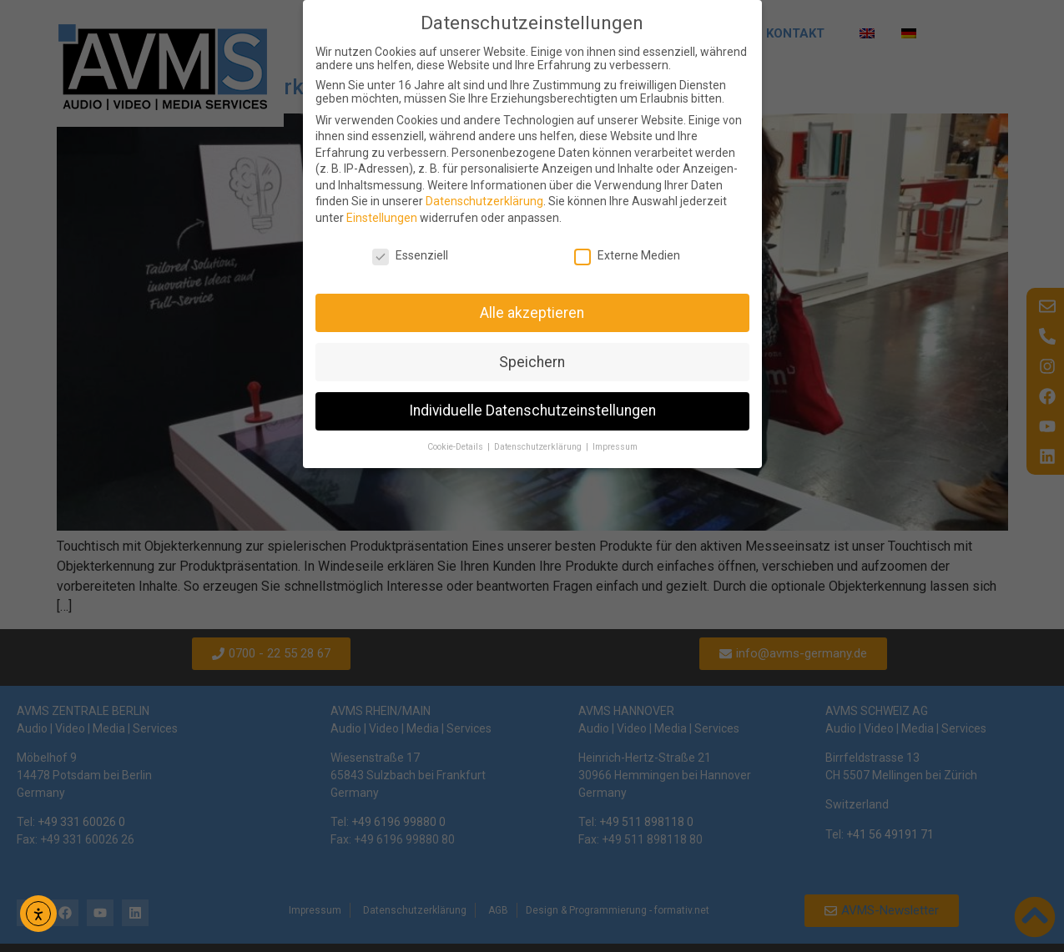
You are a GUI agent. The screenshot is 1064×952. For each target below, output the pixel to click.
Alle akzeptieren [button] (532, 313)
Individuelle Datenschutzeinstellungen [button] (532, 410)
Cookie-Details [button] (456, 446)
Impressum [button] (615, 446)
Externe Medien (627, 255)
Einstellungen (381, 217)
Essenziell (410, 255)
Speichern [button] (532, 362)
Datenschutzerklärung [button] (539, 446)
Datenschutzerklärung (484, 201)
